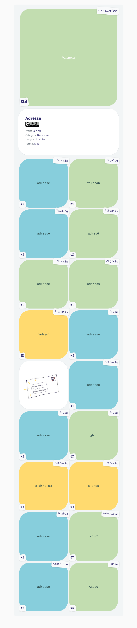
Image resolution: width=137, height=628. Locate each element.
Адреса (68, 57)
